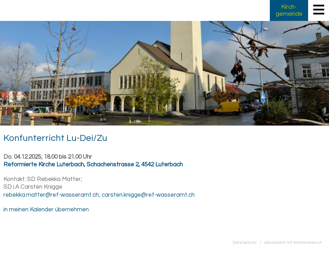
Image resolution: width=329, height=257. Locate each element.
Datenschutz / (248, 242)
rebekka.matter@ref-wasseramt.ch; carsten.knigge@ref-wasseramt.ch (99, 195)
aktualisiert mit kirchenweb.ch (293, 242)
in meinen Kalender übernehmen (46, 209)
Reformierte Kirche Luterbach (93, 164)
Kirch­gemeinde (289, 10)
